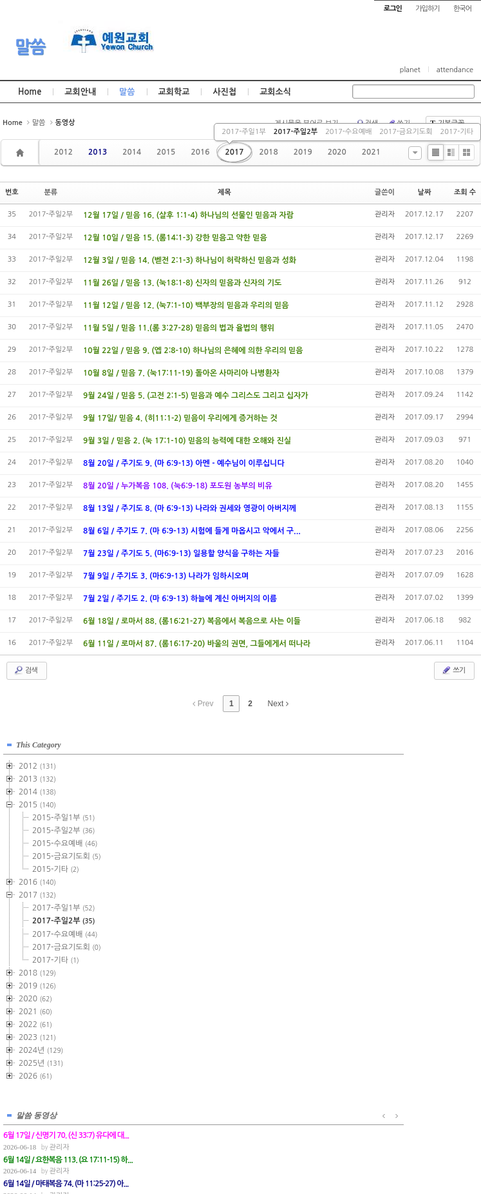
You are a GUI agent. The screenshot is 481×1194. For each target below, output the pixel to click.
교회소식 (275, 92)
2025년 (41, 1058)
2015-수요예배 (64, 838)
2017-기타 (456, 131)
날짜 (424, 192)
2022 (35, 1019)
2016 (200, 152)
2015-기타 (55, 864)
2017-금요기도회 (405, 131)
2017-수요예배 (348, 131)
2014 (131, 152)
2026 (35, 1071)
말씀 (29, 47)
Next (278, 703)
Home (29, 92)
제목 (224, 192)
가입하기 (427, 8)
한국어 (462, 8)
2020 (337, 152)
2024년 (41, 1045)
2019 (303, 152)
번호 (12, 192)
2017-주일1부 (243, 131)
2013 (97, 152)
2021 (371, 152)
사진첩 (224, 92)
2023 (37, 1032)
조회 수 (465, 192)
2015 (165, 152)
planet (410, 69)
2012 (63, 152)
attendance (455, 69)
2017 (234, 152)
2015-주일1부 (63, 812)
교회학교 (174, 92)
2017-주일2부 (295, 131)
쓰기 (453, 670)
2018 (268, 152)
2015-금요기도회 (66, 851)
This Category (38, 739)
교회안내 (80, 92)
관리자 (385, 214)
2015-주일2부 (63, 825)
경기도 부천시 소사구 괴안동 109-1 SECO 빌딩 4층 (262, 1124)
